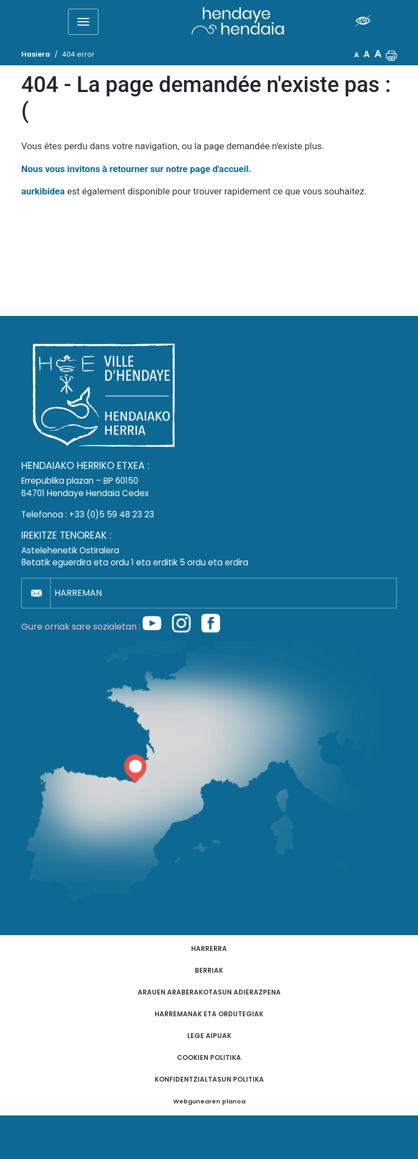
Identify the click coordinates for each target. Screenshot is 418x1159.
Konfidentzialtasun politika (209, 1079)
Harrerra (209, 948)
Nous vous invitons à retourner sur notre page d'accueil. (136, 168)
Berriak (209, 970)
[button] (391, 54)
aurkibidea (43, 191)
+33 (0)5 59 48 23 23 (111, 514)
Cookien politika (209, 1057)
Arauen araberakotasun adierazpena (209, 992)
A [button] (356, 55)
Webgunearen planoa (209, 1101)
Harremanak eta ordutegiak (209, 1013)
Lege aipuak (209, 1035)
